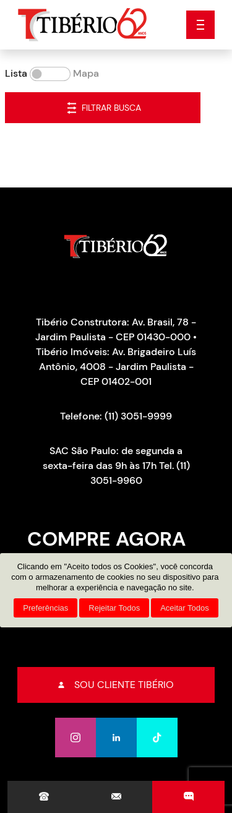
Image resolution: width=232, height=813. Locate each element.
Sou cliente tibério (116, 684)
